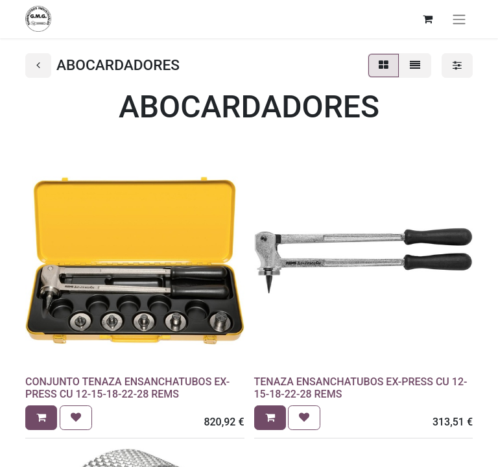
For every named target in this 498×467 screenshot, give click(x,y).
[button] (41, 417)
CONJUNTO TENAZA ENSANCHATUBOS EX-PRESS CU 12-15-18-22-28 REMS (127, 388)
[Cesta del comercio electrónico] (427, 19)
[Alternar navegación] (459, 19)
